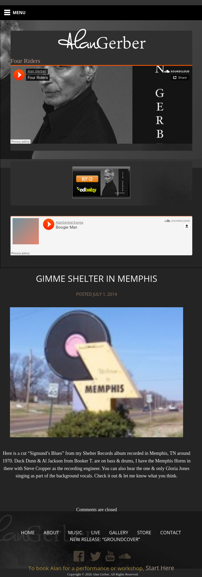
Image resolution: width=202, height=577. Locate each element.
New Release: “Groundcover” (105, 539)
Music (75, 532)
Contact (170, 532)
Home (28, 532)
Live (95, 532)
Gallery (118, 532)
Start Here (159, 568)
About (51, 532)
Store (144, 532)
